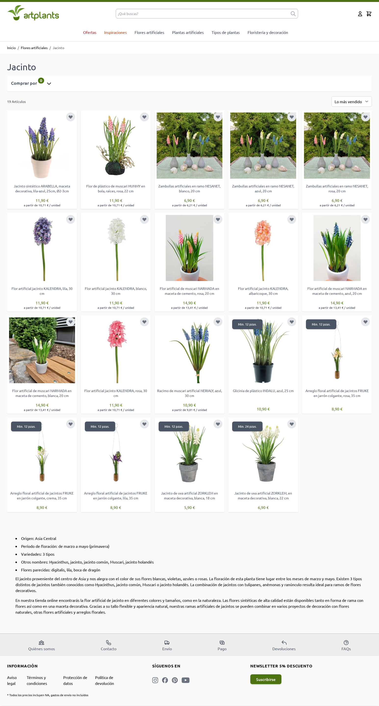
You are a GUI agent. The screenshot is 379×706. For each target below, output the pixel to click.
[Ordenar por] (351, 101)
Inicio (11, 47)
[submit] (293, 13)
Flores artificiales (149, 32)
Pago (222, 645)
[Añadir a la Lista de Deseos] (70, 117)
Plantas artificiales (188, 32)
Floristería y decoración (268, 32)
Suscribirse (266, 679)
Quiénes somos (41, 645)
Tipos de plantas (226, 32)
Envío (167, 645)
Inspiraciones (115, 32)
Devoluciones (284, 645)
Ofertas (89, 32)
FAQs (346, 645)
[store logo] (33, 12)
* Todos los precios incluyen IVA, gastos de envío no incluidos (47, 695)
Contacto (108, 645)
